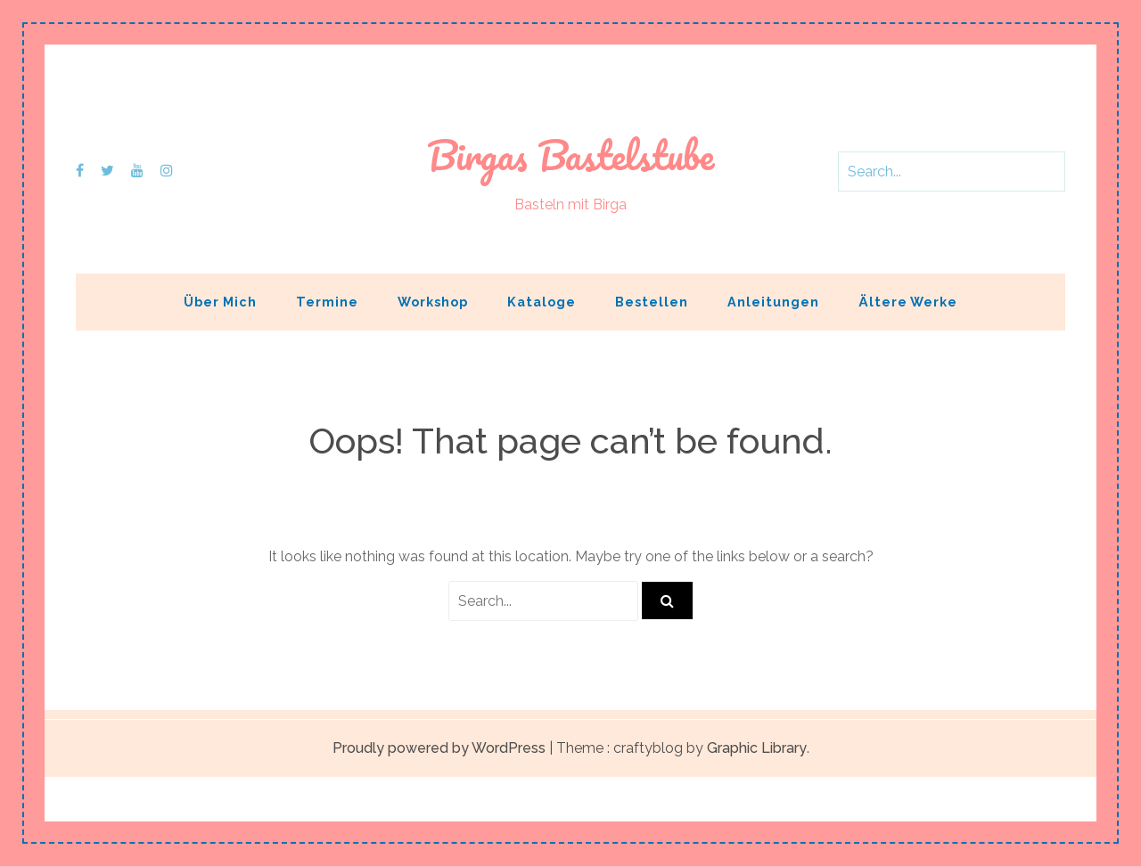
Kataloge (541, 301)
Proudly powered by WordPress (439, 747)
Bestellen (651, 301)
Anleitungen (773, 301)
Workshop (433, 301)
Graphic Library (757, 747)
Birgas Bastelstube (570, 155)
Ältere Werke (907, 301)
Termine (327, 301)
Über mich (220, 301)
